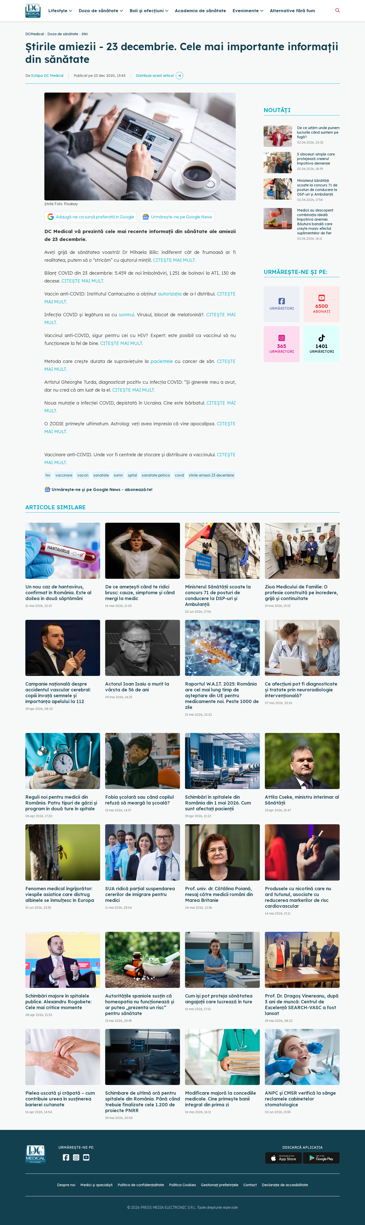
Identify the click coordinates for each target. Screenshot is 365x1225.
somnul (125, 315)
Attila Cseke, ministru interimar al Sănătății (302, 800)
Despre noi (66, 1185)
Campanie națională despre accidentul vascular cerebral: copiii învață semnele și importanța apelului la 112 (58, 692)
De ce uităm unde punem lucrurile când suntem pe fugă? (318, 132)
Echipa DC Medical (47, 75)
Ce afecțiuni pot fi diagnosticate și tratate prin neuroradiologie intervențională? (301, 689)
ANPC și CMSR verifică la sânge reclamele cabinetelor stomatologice (300, 1099)
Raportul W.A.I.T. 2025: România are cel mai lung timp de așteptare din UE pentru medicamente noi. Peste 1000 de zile (222, 695)
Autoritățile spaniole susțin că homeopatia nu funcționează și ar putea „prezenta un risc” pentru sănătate (139, 1004)
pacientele (163, 361)
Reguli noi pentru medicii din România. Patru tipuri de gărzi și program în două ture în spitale (61, 803)
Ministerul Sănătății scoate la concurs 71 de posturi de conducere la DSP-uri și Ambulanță (317, 187)
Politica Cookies (182, 1185)
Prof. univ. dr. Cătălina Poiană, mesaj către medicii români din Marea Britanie (219, 894)
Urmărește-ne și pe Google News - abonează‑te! (102, 489)
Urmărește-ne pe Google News (181, 216)
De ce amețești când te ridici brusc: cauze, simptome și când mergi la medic (140, 592)
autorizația (168, 294)
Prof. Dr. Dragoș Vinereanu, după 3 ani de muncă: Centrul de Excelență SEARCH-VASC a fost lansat (302, 1004)
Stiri (85, 34)
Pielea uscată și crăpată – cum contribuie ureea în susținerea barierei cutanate (60, 1099)
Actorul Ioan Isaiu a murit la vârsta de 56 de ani (137, 687)
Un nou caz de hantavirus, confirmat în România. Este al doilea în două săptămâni (58, 592)
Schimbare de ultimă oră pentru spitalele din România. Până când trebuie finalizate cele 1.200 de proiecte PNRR (142, 1101)
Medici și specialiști (96, 1185)
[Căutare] (337, 10)
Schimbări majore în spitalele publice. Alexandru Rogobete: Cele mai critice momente (58, 1001)
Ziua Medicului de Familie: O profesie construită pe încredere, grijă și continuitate (301, 592)
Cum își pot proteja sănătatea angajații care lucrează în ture (218, 999)
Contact (250, 1185)
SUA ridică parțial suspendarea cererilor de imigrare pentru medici (140, 894)
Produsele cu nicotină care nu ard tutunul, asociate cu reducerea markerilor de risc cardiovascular (298, 897)
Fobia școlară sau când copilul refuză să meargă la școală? (139, 800)
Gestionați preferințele (219, 1185)
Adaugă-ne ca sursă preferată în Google (95, 216)
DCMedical (34, 34)
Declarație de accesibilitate (285, 1185)
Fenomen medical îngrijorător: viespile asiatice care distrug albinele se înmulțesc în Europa (59, 894)
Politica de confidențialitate (141, 1185)
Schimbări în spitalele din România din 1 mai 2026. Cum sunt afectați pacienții (218, 803)
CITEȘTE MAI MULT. (174, 260)
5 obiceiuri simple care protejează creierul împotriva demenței (316, 159)
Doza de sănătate (62, 34)
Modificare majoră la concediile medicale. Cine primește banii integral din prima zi (220, 1099)
